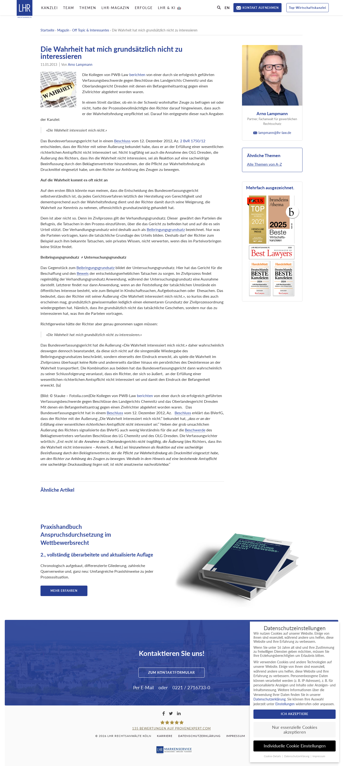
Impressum (235, 736)
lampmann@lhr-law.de (272, 132)
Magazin (63, 30)
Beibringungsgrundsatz (166, 229)
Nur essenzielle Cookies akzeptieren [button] (294, 730)
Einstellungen (285, 704)
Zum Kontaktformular (171, 672)
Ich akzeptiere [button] (294, 714)
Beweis (83, 273)
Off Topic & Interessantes (90, 30)
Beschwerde (195, 430)
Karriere (164, 736)
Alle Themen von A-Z (264, 164)
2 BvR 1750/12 (192, 140)
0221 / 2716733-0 (191, 687)
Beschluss (122, 140)
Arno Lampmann (80, 64)
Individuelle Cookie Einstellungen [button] (295, 745)
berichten (137, 74)
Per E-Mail (143, 687)
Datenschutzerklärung (199, 736)
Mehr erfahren (63, 590)
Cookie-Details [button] (273, 756)
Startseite (47, 30)
